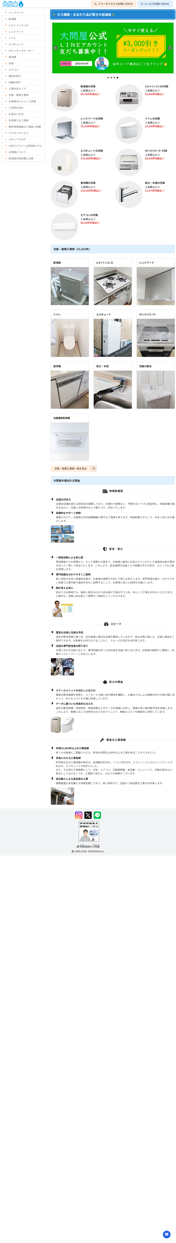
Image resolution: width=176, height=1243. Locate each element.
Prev (55, 47)
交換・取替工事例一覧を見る (76, 468)
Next (169, 47)
